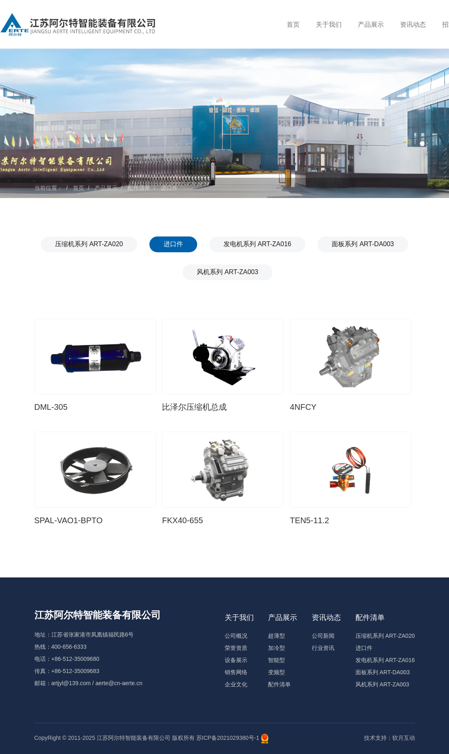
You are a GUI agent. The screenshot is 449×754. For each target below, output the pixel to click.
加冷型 (276, 648)
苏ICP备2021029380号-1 (228, 738)
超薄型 (276, 636)
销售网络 (236, 672)
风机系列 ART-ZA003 (227, 271)
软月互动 (403, 738)
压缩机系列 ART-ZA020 (89, 244)
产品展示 (371, 24)
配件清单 (139, 188)
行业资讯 (323, 648)
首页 (293, 24)
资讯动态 (413, 24)
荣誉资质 (236, 648)
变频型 (276, 672)
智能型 (276, 660)
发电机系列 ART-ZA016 (257, 244)
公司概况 (236, 636)
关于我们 (329, 24)
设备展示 (236, 660)
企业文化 (236, 684)
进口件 (169, 188)
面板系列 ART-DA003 (363, 244)
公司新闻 (323, 636)
